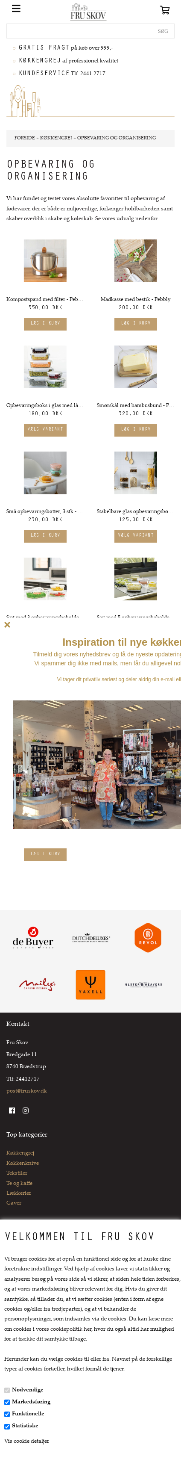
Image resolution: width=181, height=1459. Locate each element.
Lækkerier (18, 1193)
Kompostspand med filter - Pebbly (45, 299)
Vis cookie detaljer (26, 1441)
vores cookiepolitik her (63, 1329)
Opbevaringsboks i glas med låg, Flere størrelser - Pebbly (45, 405)
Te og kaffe (19, 1184)
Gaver (13, 1203)
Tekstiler (16, 1173)
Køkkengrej (20, 1153)
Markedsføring (31, 1402)
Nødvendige (28, 1390)
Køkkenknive (22, 1164)
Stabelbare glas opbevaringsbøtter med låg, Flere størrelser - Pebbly (136, 511)
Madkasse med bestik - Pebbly (136, 299)
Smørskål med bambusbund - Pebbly (136, 405)
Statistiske (25, 1426)
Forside (25, 138)
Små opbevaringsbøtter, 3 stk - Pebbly (45, 511)
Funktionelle (28, 1414)
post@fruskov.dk (26, 1091)
